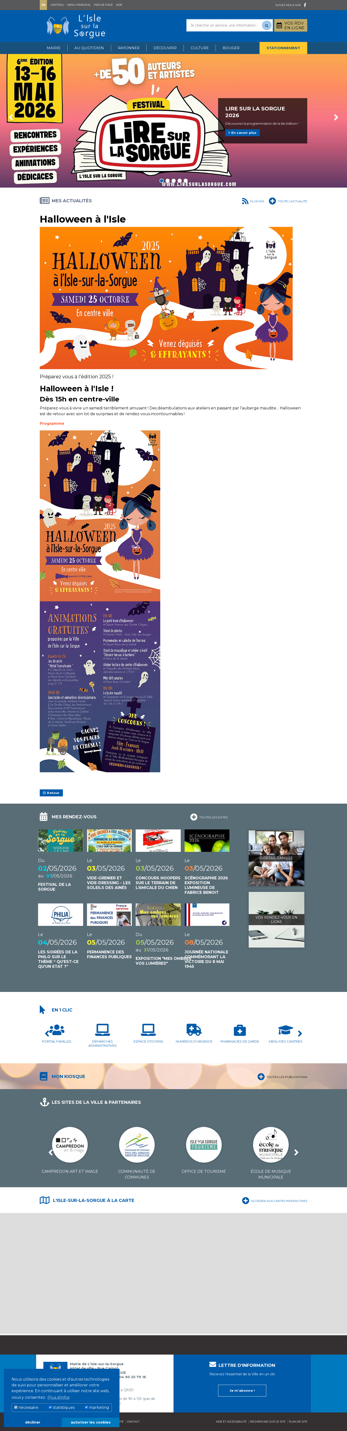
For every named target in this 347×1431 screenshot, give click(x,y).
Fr (43, 5)
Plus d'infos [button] (58, 1397)
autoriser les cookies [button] (91, 1422)
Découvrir (165, 48)
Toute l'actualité (288, 200)
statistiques (61, 1407)
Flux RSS (253, 200)
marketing (97, 1407)
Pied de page (103, 5)
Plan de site (298, 1421)
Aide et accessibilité (231, 1421)
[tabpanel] (173, 121)
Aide (119, 5)
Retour (51, 793)
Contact (133, 1421)
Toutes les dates (209, 816)
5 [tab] (186, 181)
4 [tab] (180, 181)
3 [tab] (174, 181)
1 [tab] (162, 181)
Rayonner (129, 48)
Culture (200, 48)
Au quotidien (89, 48)
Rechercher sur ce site (268, 1421)
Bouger (231, 48)
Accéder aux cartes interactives (274, 1200)
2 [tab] (168, 181)
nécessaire (26, 1407)
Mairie (53, 48)
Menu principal (79, 5)
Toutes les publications (282, 1076)
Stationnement (283, 48)
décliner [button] (32, 1422)
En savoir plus (242, 133)
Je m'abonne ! (242, 1390)
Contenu (57, 5)
